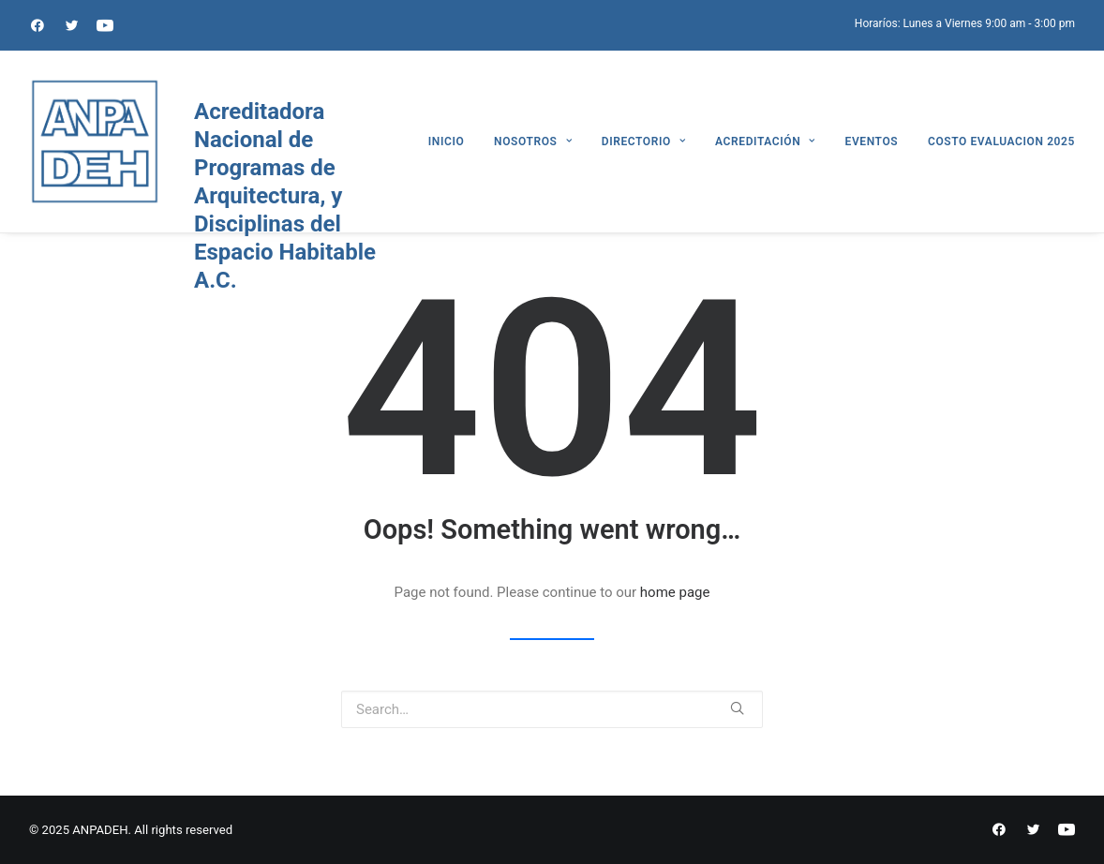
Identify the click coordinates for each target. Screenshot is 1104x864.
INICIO (446, 141)
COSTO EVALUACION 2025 (1001, 141)
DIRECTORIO (644, 141)
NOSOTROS (533, 141)
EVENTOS (872, 141)
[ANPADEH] (94, 141)
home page (675, 592)
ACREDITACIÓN (765, 141)
